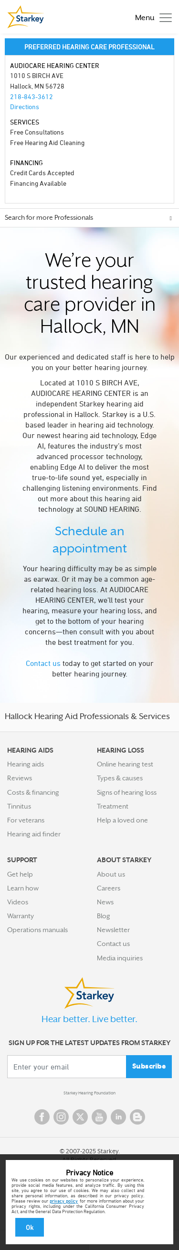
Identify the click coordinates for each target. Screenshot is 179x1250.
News (105, 902)
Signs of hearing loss (127, 792)
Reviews (19, 778)
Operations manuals (37, 930)
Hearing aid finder (34, 834)
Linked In (118, 1117)
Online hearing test (125, 764)
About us (111, 874)
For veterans (25, 820)
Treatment (112, 806)
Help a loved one (122, 820)
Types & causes (120, 778)
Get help (20, 874)
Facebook (42, 1117)
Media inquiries (120, 958)
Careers (108, 888)
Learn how (23, 888)
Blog (103, 916)
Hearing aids (25, 764)
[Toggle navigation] (151, 17)
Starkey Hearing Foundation (89, 1093)
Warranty (20, 916)
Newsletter (113, 930)
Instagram (61, 1117)
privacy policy (64, 1201)
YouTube (99, 1117)
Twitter (80, 1117)
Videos (17, 902)
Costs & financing (33, 792)
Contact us (43, 663)
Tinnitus (19, 806)
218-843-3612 (31, 96)
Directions (24, 106)
